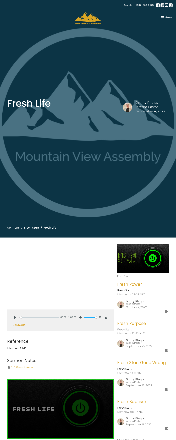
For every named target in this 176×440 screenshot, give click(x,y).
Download (19, 325)
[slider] (39, 317)
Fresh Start (31, 228)
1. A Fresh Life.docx (21, 367)
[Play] (15, 317)
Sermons (13, 228)
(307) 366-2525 (145, 5)
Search (127, 5)
